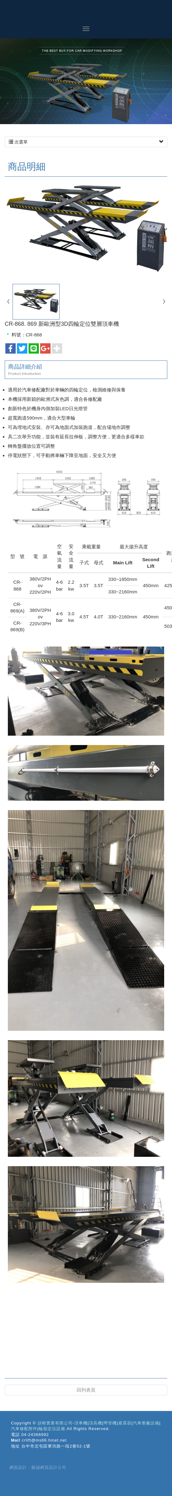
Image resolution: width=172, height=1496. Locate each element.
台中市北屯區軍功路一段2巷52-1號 (55, 1446)
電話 (15, 1434)
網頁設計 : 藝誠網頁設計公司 (38, 1467)
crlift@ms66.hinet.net (44, 1440)
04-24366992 (35, 1434)
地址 (15, 1446)
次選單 (86, 142)
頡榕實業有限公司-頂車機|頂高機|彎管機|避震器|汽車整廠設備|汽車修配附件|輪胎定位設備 (86, 13)
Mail (15, 1440)
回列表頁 (86, 1390)
